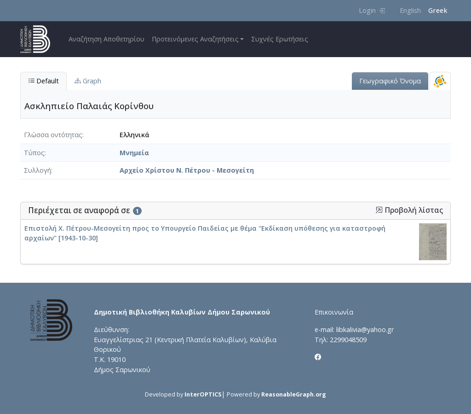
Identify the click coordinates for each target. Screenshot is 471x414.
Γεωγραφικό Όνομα (390, 80)
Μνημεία (134, 152)
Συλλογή (37, 170)
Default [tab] (43, 80)
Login (372, 10)
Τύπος (34, 152)
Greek (437, 10)
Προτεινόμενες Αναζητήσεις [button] (195, 39)
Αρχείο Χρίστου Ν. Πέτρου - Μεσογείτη (187, 170)
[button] (379, 210)
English (410, 10)
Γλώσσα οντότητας (53, 134)
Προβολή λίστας (409, 210)
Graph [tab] (88, 80)
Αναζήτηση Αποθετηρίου (106, 39)
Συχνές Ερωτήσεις (279, 39)
